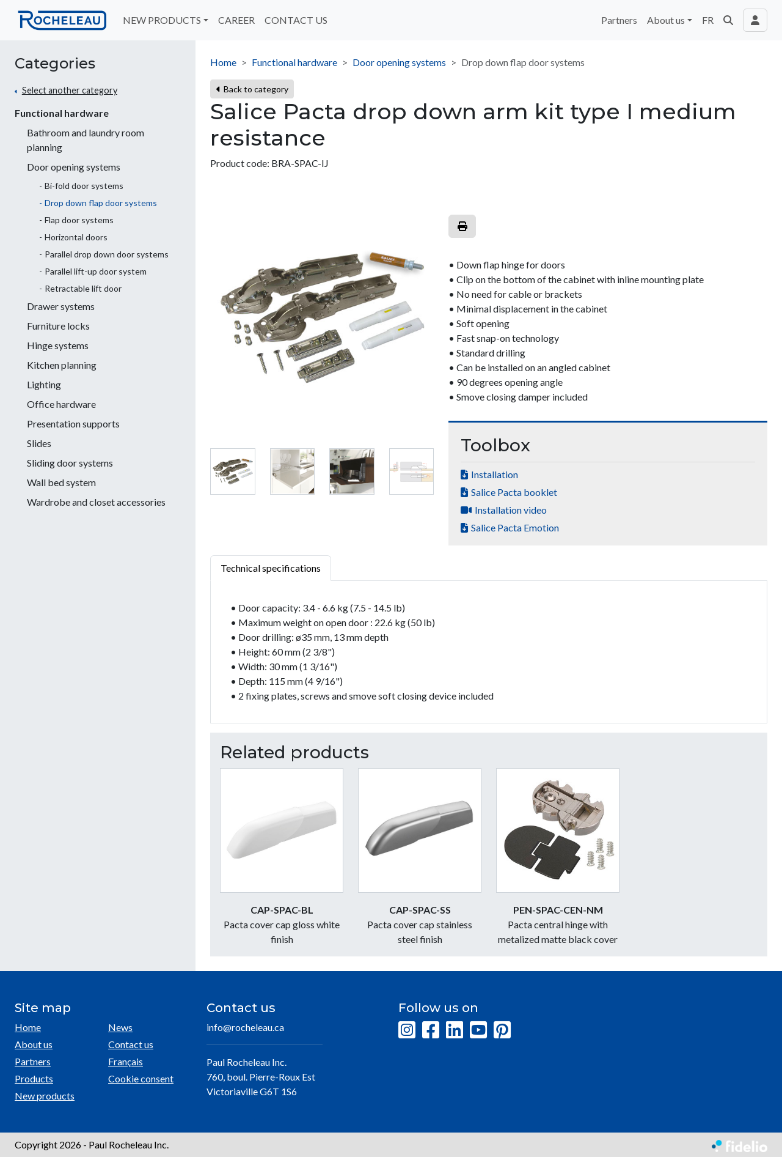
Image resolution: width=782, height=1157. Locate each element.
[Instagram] (406, 1030)
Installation (494, 474)
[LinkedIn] (454, 1030)
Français (125, 1061)
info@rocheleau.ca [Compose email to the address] (245, 1027)
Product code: (239, 163)
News (120, 1027)
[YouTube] (478, 1030)
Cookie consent (141, 1078)
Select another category (69, 90)
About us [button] (666, 20)
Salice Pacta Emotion (515, 527)
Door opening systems (399, 62)
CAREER (236, 20)
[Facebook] (430, 1030)
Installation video (511, 510)
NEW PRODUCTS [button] (162, 20)
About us (34, 1044)
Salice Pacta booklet (514, 492)
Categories (55, 63)
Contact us (130, 1044)
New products (45, 1095)
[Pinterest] (502, 1030)
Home (223, 62)
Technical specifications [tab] (271, 568)
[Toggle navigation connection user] (755, 20)
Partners (619, 20)
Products (34, 1078)
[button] (728, 20)
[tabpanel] (488, 652)
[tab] (232, 471)
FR (708, 20)
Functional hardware (62, 113)
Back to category (252, 89)
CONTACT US (296, 20)
